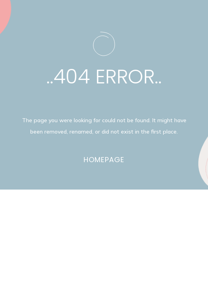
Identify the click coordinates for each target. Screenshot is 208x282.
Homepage (104, 159)
